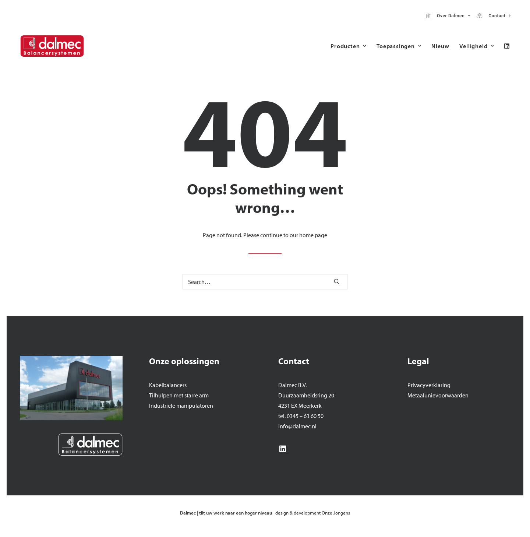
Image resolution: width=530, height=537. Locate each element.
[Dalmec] (52, 46)
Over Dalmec (452, 15)
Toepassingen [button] (399, 46)
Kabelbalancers (168, 385)
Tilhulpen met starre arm (179, 395)
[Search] (265, 281)
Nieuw (440, 46)
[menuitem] (448, 16)
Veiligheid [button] (476, 46)
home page (313, 235)
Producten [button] (348, 46)
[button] (507, 46)
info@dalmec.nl (297, 426)
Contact (498, 15)
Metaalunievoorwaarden (438, 395)
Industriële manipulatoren (181, 405)
